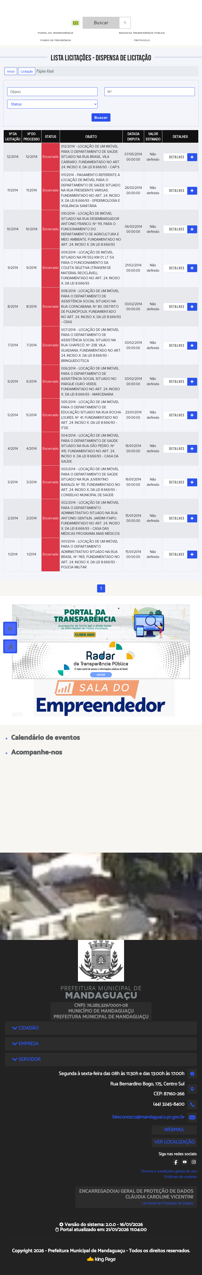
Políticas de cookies (180, 1177)
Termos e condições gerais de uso (169, 1171)
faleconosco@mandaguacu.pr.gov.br (148, 1117)
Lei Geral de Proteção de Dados (167, 1203)
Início (11, 71)
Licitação (27, 71)
